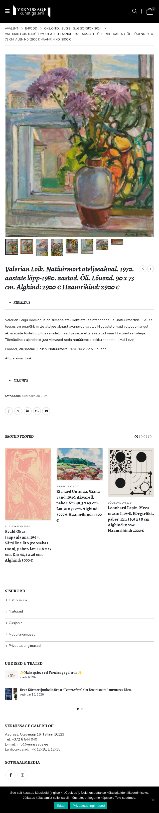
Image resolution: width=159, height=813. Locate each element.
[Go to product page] (28, 484)
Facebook (9, 411)
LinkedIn (28, 411)
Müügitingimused (22, 634)
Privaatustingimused (25, 645)
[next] (150, 268)
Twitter (18, 411)
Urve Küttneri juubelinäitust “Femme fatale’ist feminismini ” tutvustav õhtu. (76, 690)
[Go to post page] (11, 675)
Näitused (16, 611)
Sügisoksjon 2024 (35, 396)
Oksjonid (15, 623)
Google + (37, 411)
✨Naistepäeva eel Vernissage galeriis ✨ (51, 672)
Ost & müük (18, 600)
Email (46, 411)
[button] (9, 11)
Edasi (61, 806)
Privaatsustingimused (89, 806)
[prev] (143, 268)
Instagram (22, 775)
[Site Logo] (31, 11)
